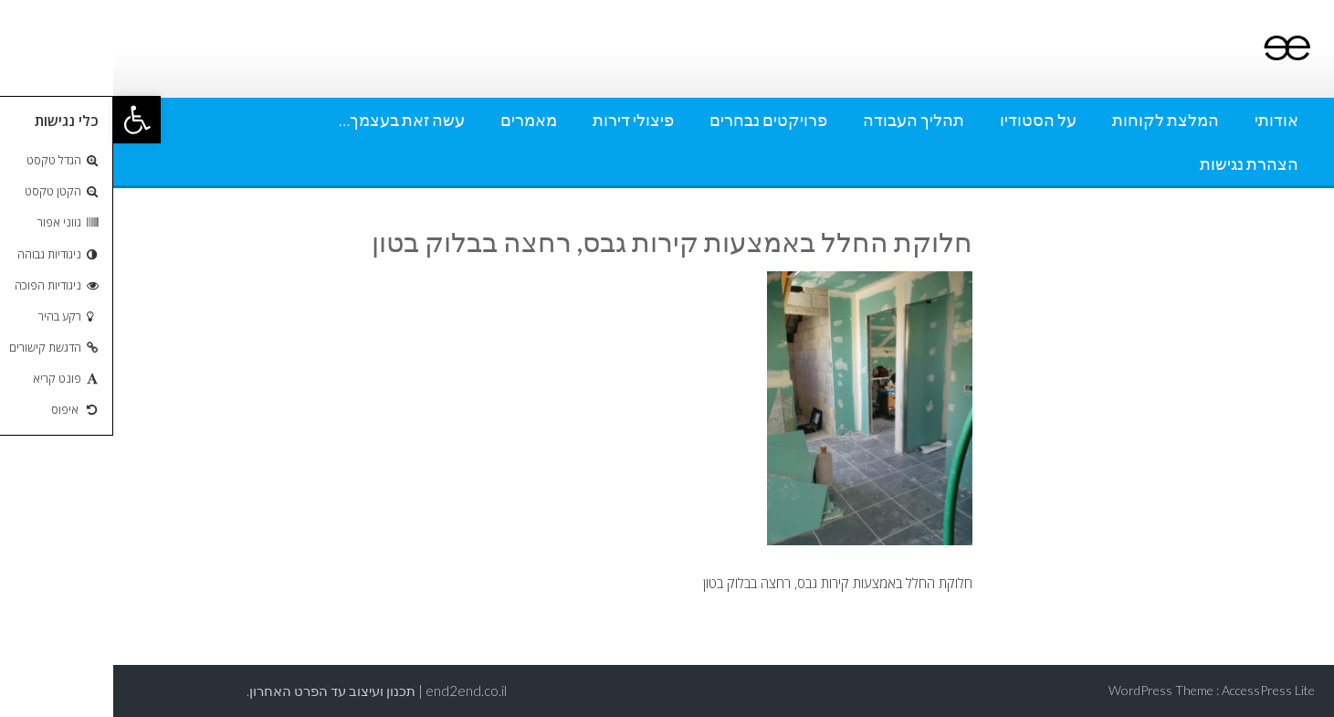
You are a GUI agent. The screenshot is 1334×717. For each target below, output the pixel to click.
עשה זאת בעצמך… (289, 120)
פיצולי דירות (520, 120)
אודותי (1163, 120)
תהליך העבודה (800, 120)
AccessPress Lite (1155, 690)
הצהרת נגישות (1136, 163)
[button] (23, 119)
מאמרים (415, 120)
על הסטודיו (925, 120)
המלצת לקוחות (1052, 120)
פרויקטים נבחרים (655, 120)
